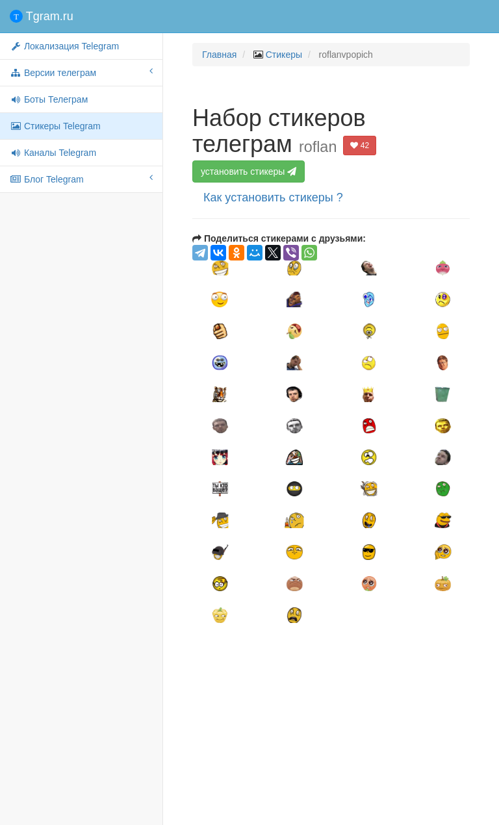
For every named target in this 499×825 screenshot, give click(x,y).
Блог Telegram (81, 178)
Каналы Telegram (53, 152)
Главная (219, 54)
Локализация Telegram (64, 46)
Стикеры (284, 54)
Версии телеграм (81, 72)
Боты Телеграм (49, 99)
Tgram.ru (41, 16)
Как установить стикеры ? (273, 197)
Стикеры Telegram (55, 126)
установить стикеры (250, 171)
